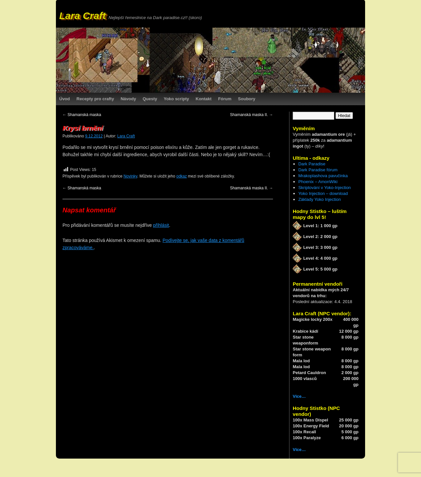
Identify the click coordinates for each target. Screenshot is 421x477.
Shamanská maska (81, 114)
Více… (299, 396)
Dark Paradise (311, 163)
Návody (128, 98)
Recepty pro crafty (95, 98)
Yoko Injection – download (323, 193)
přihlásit (161, 225)
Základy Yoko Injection (319, 199)
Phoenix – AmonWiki (317, 181)
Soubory (247, 98)
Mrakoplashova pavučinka (323, 175)
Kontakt (203, 98)
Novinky (130, 176)
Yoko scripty (176, 98)
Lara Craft (82, 15)
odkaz (181, 176)
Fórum (224, 98)
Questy (150, 98)
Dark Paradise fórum (317, 169)
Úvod (64, 98)
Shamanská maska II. (251, 114)
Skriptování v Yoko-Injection (324, 187)
